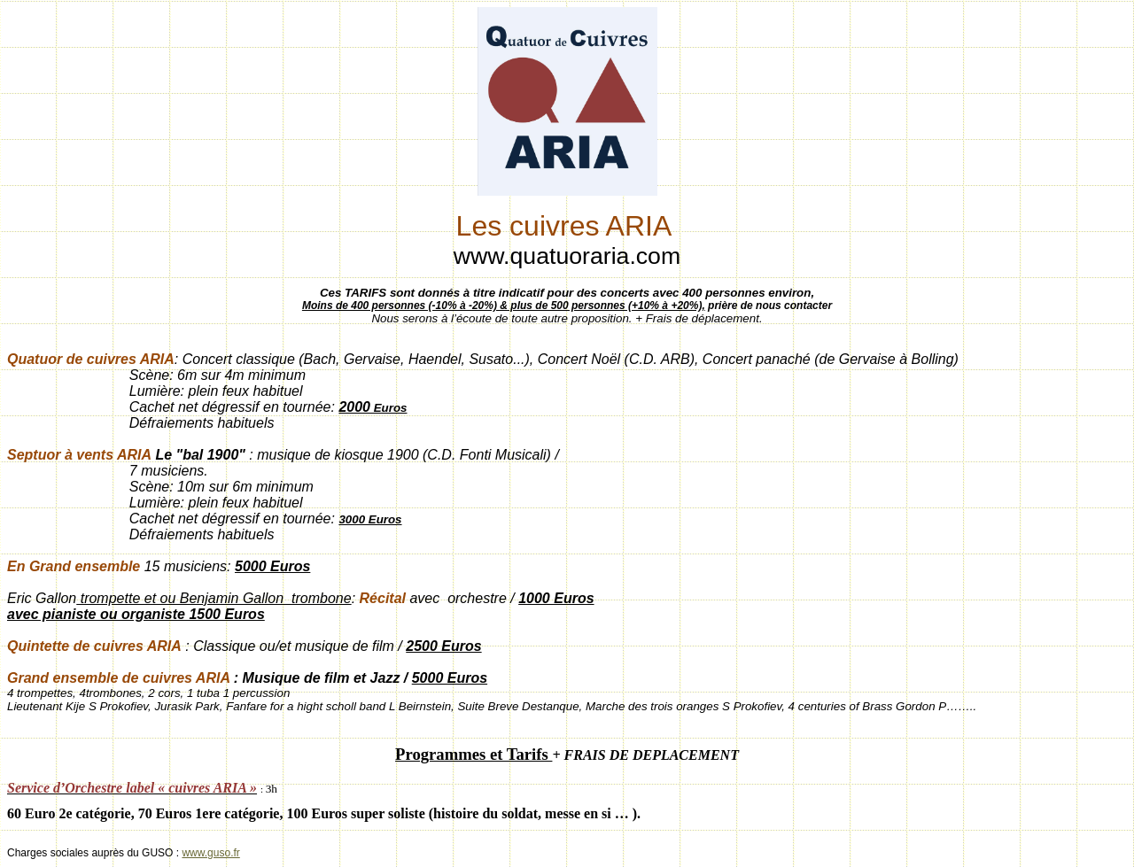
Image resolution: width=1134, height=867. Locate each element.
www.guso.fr (210, 853)
